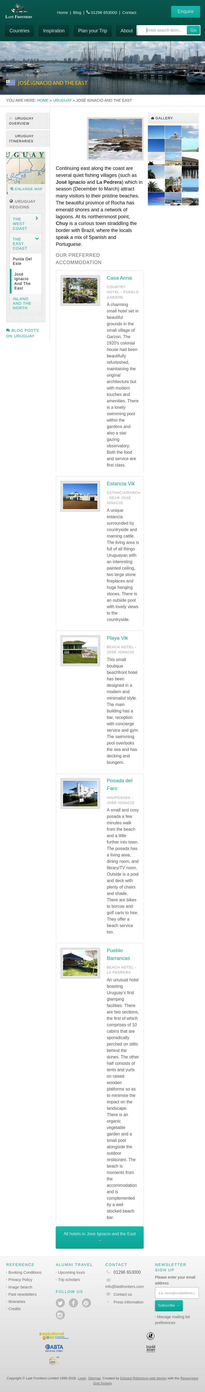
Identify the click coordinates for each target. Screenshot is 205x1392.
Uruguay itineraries (21, 138)
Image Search (21, 1287)
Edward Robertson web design (143, 1378)
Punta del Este (22, 261)
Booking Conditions (25, 1272)
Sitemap (94, 1378)
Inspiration (54, 30)
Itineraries (17, 1301)
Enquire (186, 11)
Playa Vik (117, 638)
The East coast (20, 244)
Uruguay (62, 100)
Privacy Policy (21, 1279)
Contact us (122, 1294)
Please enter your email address (175, 1280)
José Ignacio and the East (22, 281)
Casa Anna (119, 278)
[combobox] (168, 30)
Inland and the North (22, 303)
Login (82, 1378)
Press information (128, 1302)
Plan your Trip (92, 30)
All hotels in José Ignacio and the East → (100, 1236)
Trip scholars (69, 1279)
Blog (77, 12)
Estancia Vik (121, 483)
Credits (15, 1309)
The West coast (20, 224)
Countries (19, 30)
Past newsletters (23, 1294)
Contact (129, 12)
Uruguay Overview (21, 120)
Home (62, 12)
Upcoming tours (71, 1272)
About (127, 30)
